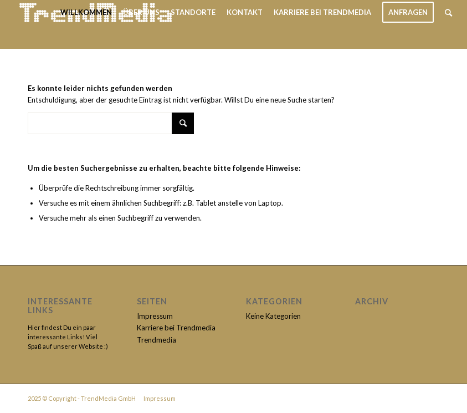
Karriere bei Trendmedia (176, 327)
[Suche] (448, 12)
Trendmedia (156, 339)
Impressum (155, 316)
